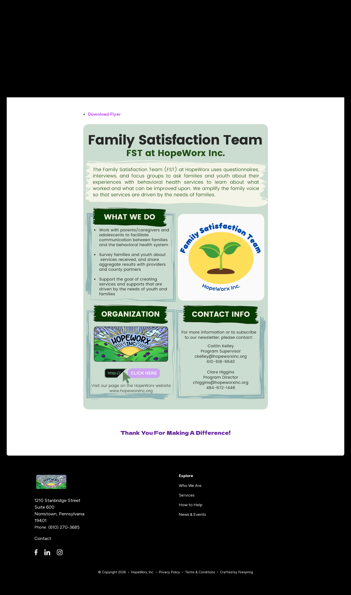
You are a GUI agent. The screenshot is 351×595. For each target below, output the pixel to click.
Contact (42, 538)
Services (187, 495)
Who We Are (190, 485)
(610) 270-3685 (64, 527)
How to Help (190, 504)
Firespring (245, 572)
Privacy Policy (169, 572)
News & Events (192, 514)
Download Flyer (104, 114)
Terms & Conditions (200, 572)
